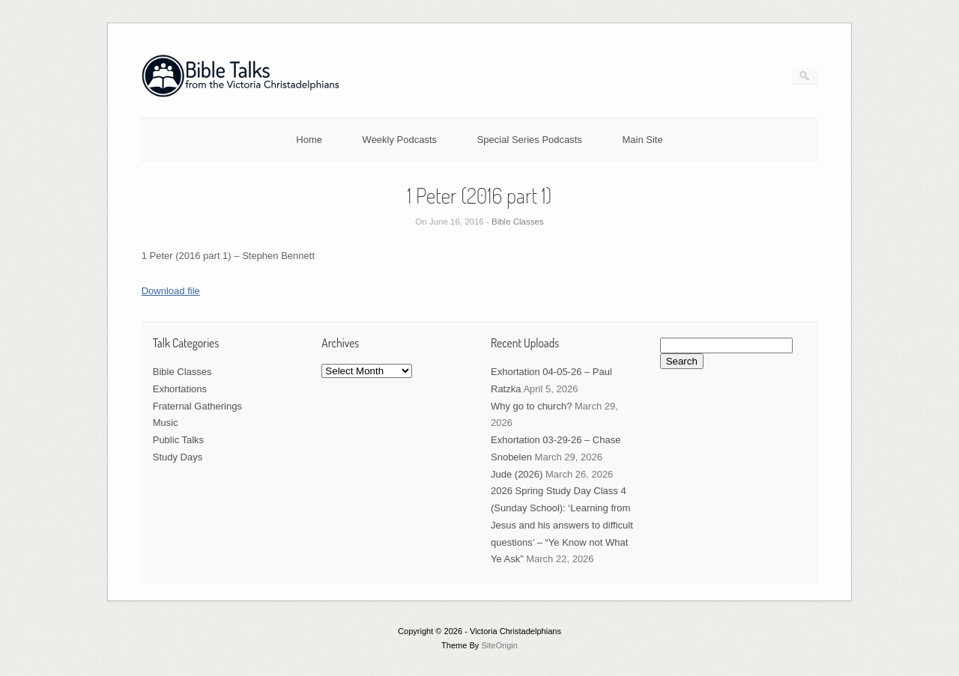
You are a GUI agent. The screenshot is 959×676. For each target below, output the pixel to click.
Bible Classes (517, 221)
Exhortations (180, 389)
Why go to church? (531, 406)
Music (165, 422)
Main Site (643, 139)
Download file (171, 290)
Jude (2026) (516, 474)
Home (309, 139)
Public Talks (178, 439)
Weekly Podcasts (400, 139)
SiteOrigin (499, 645)
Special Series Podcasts (529, 139)
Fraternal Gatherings (197, 406)
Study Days (177, 457)
